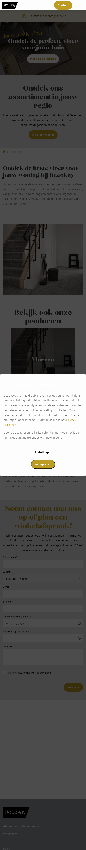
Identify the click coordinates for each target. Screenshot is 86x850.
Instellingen (43, 452)
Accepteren (43, 464)
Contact (63, 5)
